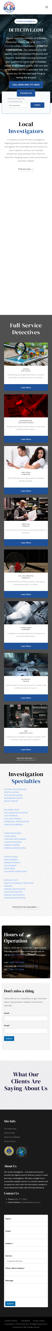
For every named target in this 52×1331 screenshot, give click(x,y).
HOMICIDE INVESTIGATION (14, 898)
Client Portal (9, 1133)
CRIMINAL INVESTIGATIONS (15, 848)
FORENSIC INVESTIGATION (14, 889)
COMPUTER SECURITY (13, 833)
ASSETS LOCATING (11, 792)
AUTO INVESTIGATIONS (13, 795)
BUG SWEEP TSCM (11, 810)
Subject (9, 1243)
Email (6, 1013)
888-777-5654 (17, 955)
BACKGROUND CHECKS (13, 798)
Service (8, 1256)
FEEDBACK (25, 1321)
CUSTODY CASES (11, 857)
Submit (37, 105)
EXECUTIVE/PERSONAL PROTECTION (18, 883)
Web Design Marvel (31, 1327)
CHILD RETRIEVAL (11, 816)
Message (9, 1280)
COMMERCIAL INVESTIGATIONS (16, 821)
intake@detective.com (31, 1202)
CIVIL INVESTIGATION (12, 819)
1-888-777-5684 (16, 969)
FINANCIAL (8, 886)
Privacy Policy (10, 1141)
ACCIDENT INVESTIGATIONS (15, 789)
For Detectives (10, 1129)
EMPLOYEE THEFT (11, 880)
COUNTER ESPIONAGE (13, 842)
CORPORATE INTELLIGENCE (15, 839)
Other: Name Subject (14, 1268)
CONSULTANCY (10, 836)
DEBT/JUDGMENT (11, 860)
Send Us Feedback (12, 1137)
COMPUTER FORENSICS (13, 824)
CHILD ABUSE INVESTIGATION (16, 813)
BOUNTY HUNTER (11, 801)
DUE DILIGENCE (10, 865)
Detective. (25, 1324)
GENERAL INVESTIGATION (14, 895)
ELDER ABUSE (9, 868)
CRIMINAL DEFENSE (12, 845)
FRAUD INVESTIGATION (13, 892)
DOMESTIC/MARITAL (12, 862)
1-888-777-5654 (16, 962)
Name (8, 1219)
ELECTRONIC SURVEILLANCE (15, 871)
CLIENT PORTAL (11, 1321)
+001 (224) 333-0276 (27, 966)
